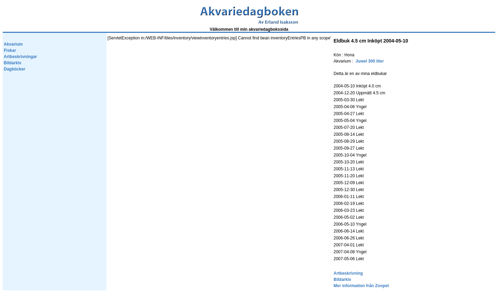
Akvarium (13, 44)
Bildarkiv (12, 62)
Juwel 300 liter (370, 61)
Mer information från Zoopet (361, 285)
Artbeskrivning (348, 273)
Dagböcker (14, 69)
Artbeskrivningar (20, 56)
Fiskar (10, 50)
